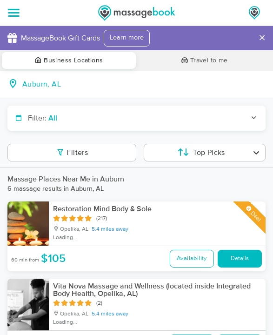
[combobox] (144, 84)
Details (240, 258)
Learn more (127, 37)
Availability (192, 258)
